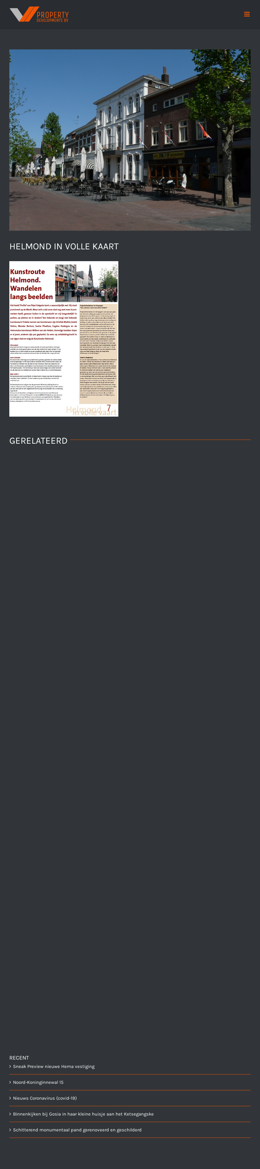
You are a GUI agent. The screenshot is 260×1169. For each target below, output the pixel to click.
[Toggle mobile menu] (247, 14)
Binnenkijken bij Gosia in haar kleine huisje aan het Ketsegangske (83, 1114)
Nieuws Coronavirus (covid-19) (45, 1098)
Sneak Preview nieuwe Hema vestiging (53, 1066)
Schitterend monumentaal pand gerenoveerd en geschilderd (77, 1130)
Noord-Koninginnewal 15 (38, 1082)
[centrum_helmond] (130, 140)
